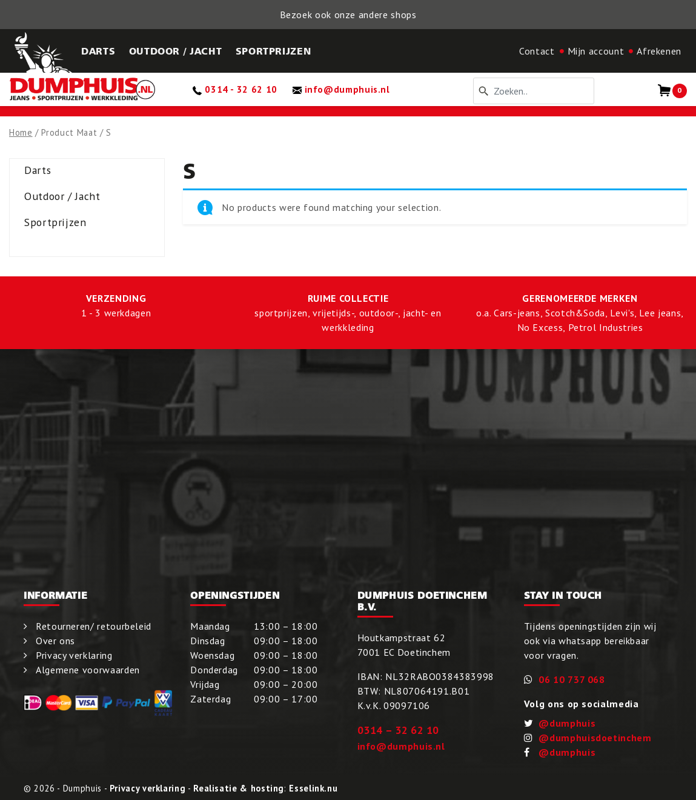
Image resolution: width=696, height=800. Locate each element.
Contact (536, 51)
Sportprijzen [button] (273, 51)
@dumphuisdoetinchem (595, 738)
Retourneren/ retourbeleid (93, 626)
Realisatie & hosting (238, 788)
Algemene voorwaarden (88, 670)
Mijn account (596, 51)
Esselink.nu (313, 788)
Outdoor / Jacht (62, 196)
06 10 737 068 (572, 679)
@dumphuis (567, 723)
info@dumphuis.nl (401, 746)
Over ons (55, 641)
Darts (37, 170)
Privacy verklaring (74, 655)
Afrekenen (659, 51)
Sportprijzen (55, 222)
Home (21, 132)
